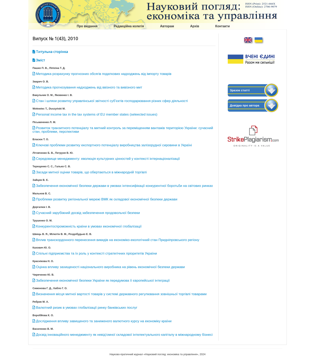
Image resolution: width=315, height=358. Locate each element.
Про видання (87, 26)
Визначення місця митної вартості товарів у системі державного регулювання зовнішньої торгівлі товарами (121, 294)
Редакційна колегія (129, 26)
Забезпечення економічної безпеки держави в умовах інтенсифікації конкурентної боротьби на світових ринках (124, 186)
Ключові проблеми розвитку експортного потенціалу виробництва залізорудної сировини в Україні (114, 145)
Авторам (167, 26)
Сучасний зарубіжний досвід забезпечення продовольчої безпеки (88, 213)
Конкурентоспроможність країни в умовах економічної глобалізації (89, 226)
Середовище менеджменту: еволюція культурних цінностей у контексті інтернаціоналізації (108, 159)
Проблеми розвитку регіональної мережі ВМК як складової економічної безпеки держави (106, 199)
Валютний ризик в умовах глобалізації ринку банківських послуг (86, 308)
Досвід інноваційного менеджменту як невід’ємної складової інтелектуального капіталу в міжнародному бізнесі (124, 335)
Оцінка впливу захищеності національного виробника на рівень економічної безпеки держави (110, 267)
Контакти (222, 26)
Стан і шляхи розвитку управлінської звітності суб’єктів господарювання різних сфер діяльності (112, 101)
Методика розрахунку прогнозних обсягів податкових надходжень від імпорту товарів (103, 74)
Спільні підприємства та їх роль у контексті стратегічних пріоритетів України (96, 253)
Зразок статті (240, 90)
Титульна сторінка (52, 51)
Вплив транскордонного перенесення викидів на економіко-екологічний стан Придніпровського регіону (117, 240)
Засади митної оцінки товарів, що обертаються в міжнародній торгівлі (91, 172)
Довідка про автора (244, 105)
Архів (194, 26)
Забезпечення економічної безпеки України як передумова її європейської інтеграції (103, 280)
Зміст (40, 60)
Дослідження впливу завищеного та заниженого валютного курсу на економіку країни (103, 321)
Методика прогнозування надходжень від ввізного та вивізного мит (89, 87)
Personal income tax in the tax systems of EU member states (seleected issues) (96, 114)
